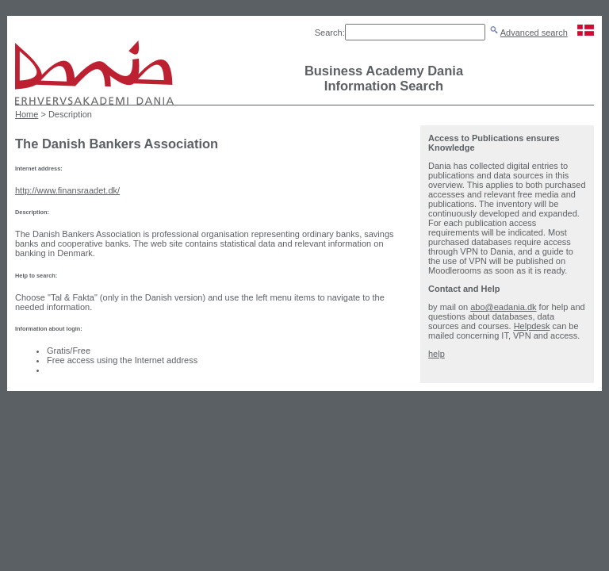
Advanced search (534, 32)
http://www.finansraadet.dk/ (67, 190)
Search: (330, 32)
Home (26, 114)
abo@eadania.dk (503, 307)
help (436, 353)
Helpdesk (532, 326)
